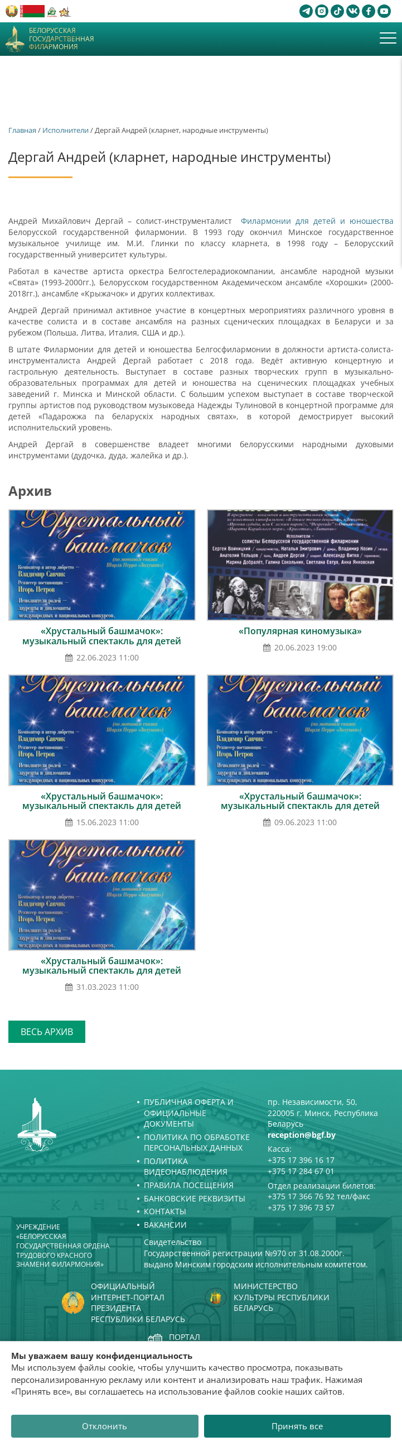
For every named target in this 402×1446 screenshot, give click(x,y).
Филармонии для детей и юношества (315, 221)
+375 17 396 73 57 (301, 1207)
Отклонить (104, 1425)
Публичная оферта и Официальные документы (189, 1113)
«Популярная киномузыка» (300, 631)
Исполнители (65, 130)
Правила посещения (189, 1185)
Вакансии (165, 1224)
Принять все (297, 1425)
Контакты (165, 1211)
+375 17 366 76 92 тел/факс (319, 1196)
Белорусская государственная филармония (61, 39)
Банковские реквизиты (194, 1198)
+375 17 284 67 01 (301, 1171)
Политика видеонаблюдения (185, 1166)
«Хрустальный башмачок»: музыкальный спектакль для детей (101, 636)
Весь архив (47, 1032)
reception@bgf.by (302, 1134)
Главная (22, 130)
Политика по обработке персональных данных (197, 1142)
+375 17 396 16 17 (301, 1160)
